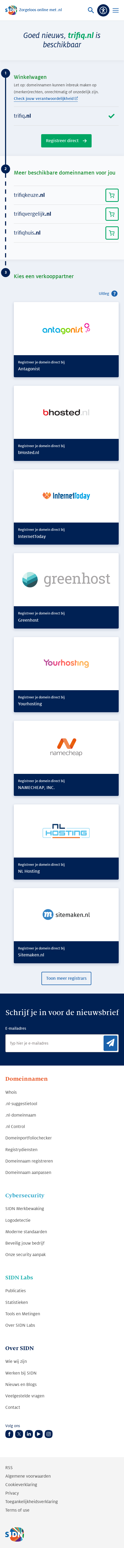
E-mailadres (15, 1028)
